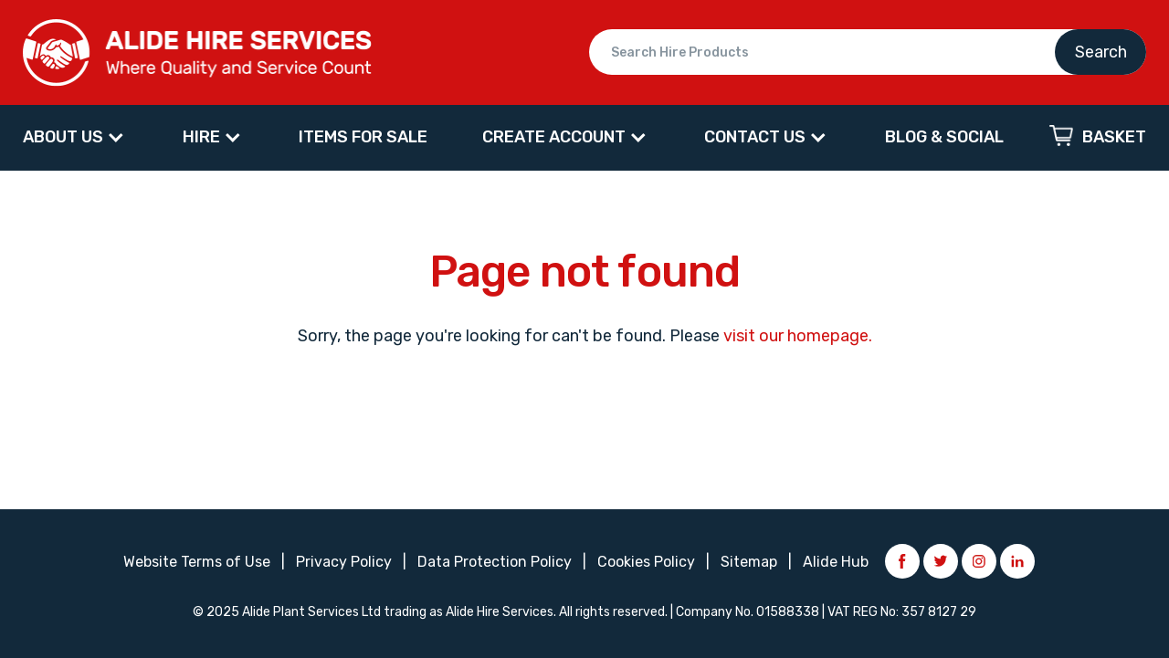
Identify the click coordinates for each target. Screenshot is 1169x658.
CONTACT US (755, 137)
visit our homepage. (797, 336)
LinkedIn (1017, 561)
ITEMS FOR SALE (363, 137)
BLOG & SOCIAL (944, 137)
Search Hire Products (867, 52)
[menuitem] (75, 138)
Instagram (979, 561)
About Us (63, 137)
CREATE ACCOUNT (554, 137)
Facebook (902, 561)
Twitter (940, 561)
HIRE (201, 137)
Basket (1114, 137)
